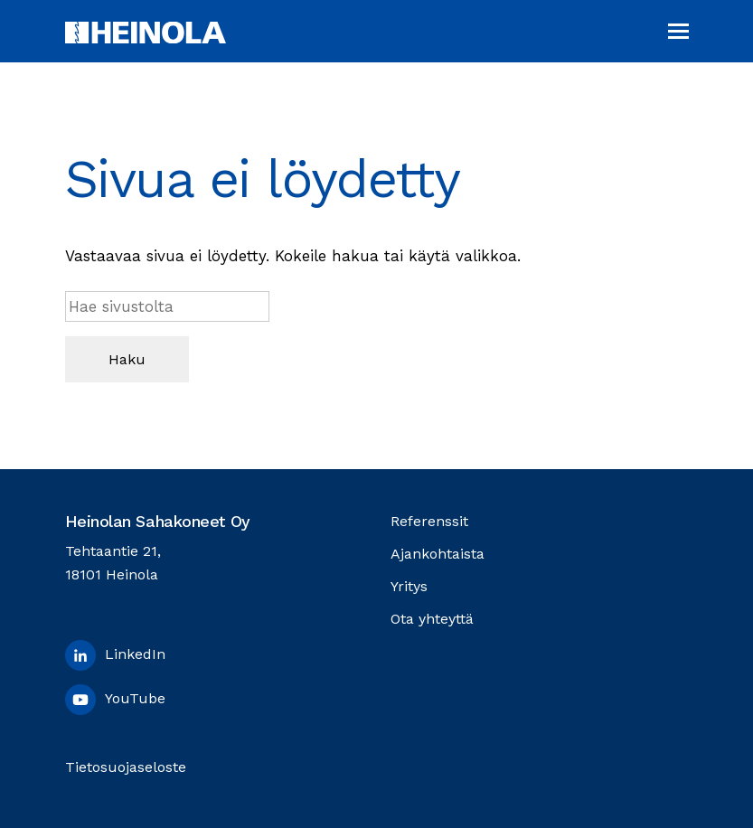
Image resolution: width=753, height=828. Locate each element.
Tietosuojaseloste (125, 767)
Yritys (409, 586)
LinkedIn (115, 655)
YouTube (115, 699)
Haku (127, 359)
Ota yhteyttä (432, 618)
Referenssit (429, 521)
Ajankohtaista (438, 553)
